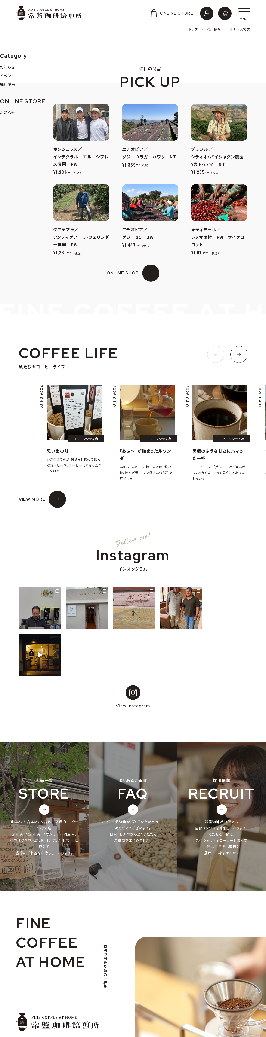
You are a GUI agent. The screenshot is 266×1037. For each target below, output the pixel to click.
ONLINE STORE (171, 13)
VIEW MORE (32, 499)
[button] (215, 354)
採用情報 (28, 1004)
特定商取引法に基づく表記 (42, 1018)
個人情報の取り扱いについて (44, 1011)
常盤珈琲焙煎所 (49, 13)
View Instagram (133, 650)
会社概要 (28, 996)
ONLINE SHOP (123, 273)
